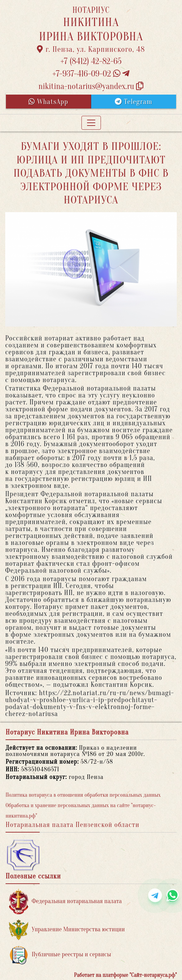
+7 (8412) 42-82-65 (91, 61)
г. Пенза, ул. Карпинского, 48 (91, 49)
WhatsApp (48, 102)
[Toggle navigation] (91, 123)
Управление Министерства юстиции (67, 929)
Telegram (133, 102)
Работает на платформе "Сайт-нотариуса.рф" (125, 975)
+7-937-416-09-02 (91, 74)
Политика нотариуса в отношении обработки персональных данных (83, 795)
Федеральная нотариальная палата (65, 901)
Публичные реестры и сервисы (60, 954)
